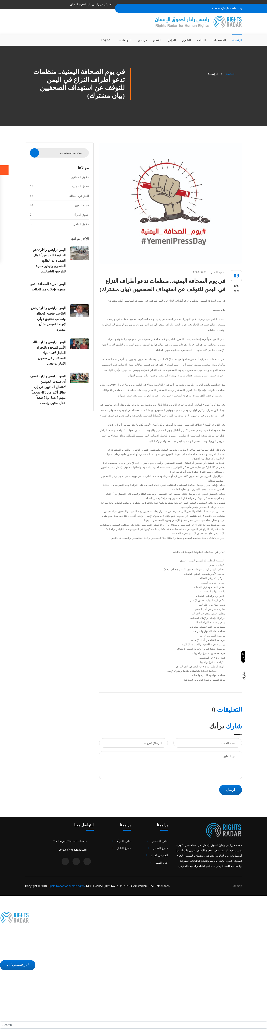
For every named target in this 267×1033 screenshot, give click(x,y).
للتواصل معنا (124, 40)
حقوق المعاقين (80, 177)
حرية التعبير (59, 205)
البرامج (172, 40)
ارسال (230, 790)
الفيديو (157, 40)
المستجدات (219, 40)
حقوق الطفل (59, 224)
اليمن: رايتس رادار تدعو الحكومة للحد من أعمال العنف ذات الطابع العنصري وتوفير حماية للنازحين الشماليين (49, 260)
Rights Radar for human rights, (66, 885)
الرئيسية (237, 40)
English (105, 40)
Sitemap (237, 885)
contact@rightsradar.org (227, 8)
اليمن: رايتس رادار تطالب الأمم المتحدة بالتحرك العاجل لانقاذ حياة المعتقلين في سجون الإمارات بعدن (48, 352)
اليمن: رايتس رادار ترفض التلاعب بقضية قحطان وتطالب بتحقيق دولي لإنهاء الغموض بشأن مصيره (48, 318)
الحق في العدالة (59, 196)
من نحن (142, 40)
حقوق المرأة (59, 215)
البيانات (201, 40)
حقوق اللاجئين (59, 186)
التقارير (186, 40)
